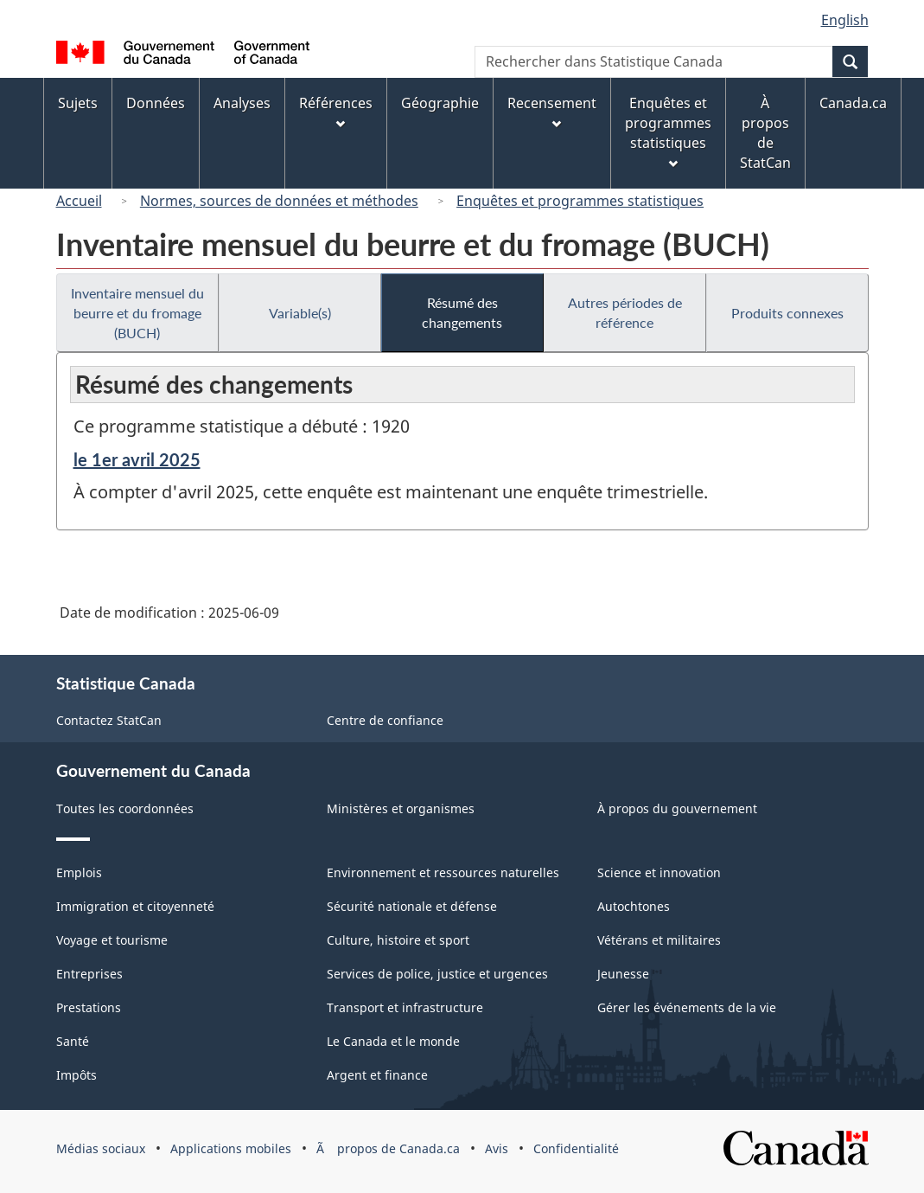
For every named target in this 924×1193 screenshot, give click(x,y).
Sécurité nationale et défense (412, 906)
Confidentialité (576, 1148)
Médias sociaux (100, 1148)
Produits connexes (787, 313)
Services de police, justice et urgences (437, 973)
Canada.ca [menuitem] (853, 102)
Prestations (88, 1007)
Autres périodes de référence (625, 312)
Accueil (79, 200)
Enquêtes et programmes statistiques (580, 200)
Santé (72, 1041)
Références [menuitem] (336, 111)
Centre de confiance (385, 720)
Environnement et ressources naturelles (443, 872)
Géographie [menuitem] (440, 102)
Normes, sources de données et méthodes (279, 200)
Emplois (79, 872)
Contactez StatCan (109, 720)
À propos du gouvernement (677, 808)
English (845, 19)
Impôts (76, 1075)
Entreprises (89, 973)
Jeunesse (623, 973)
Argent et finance (377, 1075)
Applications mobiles (230, 1148)
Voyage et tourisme (112, 940)
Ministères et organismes (401, 808)
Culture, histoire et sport (398, 940)
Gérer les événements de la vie (686, 1007)
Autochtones (633, 906)
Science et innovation (659, 872)
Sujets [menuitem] (78, 102)
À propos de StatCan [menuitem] (765, 132)
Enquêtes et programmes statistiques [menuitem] (668, 131)
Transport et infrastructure (405, 1007)
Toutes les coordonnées (125, 808)
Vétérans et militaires (659, 940)
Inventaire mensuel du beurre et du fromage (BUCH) (137, 313)
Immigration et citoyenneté (135, 906)
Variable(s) (300, 313)
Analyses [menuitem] (242, 102)
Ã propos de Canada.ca (388, 1148)
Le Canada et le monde (393, 1041)
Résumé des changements (462, 312)
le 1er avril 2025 (137, 459)
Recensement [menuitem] (551, 111)
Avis (496, 1148)
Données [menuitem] (155, 102)
